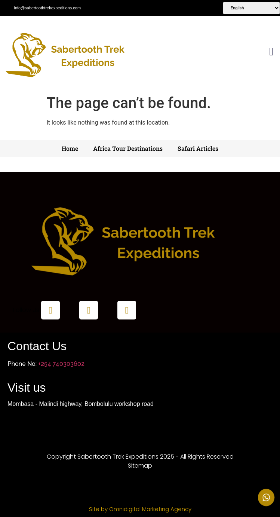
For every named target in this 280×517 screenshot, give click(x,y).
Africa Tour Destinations (128, 148)
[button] (271, 51)
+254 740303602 (61, 363)
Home (70, 148)
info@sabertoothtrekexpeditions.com (47, 8)
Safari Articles (198, 148)
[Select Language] (251, 8)
